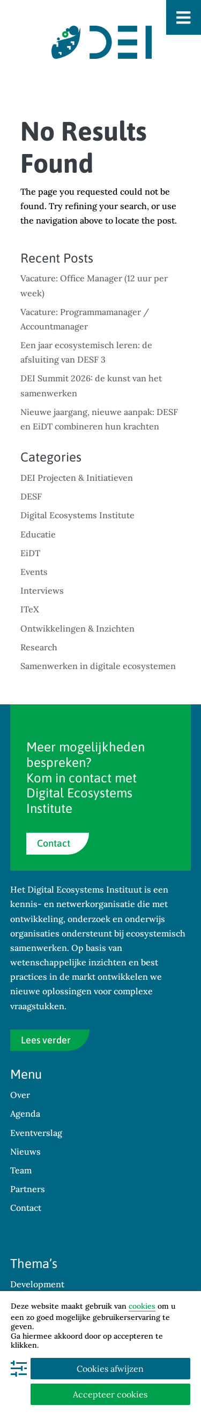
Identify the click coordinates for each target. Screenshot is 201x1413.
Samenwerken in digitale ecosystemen (98, 666)
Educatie (38, 534)
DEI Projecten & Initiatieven (76, 477)
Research (38, 647)
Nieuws (25, 1151)
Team (21, 1170)
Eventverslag (36, 1132)
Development (37, 1284)
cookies (142, 1306)
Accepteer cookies (110, 1394)
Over (20, 1094)
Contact (53, 843)
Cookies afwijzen (110, 1368)
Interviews (42, 590)
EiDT (30, 553)
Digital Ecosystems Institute (77, 515)
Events (34, 571)
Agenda (25, 1113)
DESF (31, 496)
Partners (27, 1189)
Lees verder (46, 1040)
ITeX (29, 609)
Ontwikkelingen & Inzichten (77, 628)
